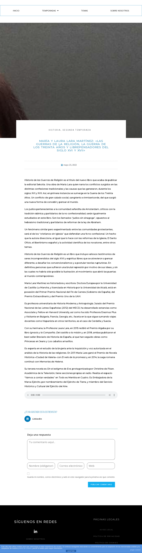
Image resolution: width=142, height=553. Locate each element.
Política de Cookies (106, 542)
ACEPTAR (71, 551)
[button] (34, 419)
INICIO (16, 10)
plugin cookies (135, 550)
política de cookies (25, 548)
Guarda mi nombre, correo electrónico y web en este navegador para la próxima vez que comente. (71, 477)
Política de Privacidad (106, 536)
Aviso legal (106, 530)
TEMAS (84, 10)
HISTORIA (55, 130)
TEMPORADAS (50, 10)
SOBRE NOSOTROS (119, 10)
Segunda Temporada (77, 130)
